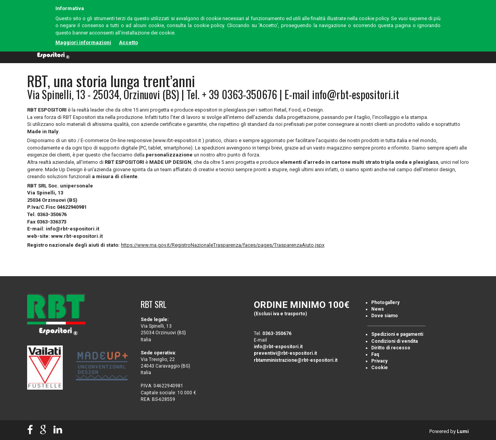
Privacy (379, 361)
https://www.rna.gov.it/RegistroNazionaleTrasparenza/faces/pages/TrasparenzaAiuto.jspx (222, 245)
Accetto (128, 42)
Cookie (379, 367)
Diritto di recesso (390, 348)
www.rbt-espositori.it (77, 236)
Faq (375, 354)
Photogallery (385, 302)
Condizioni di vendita (394, 341)
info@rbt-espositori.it (355, 94)
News (377, 309)
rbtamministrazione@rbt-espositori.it (296, 360)
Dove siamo (384, 315)
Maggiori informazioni (83, 42)
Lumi (463, 431)
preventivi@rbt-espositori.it (285, 353)
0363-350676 (276, 333)
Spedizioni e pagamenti (397, 334)
